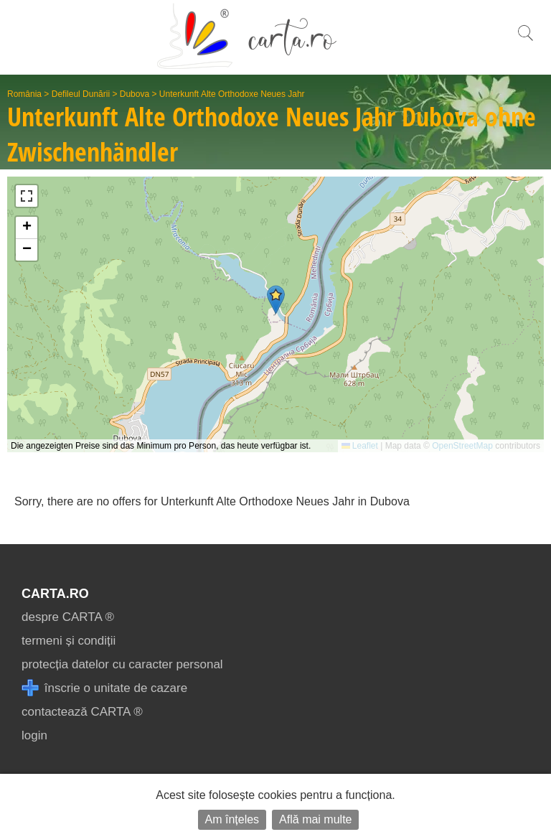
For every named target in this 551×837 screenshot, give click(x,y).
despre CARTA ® (68, 617)
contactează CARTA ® (82, 712)
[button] (276, 299)
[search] (525, 40)
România (24, 94)
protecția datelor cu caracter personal (122, 664)
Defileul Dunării (81, 94)
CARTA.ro (55, 593)
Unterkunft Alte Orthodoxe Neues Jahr (232, 94)
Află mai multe (315, 819)
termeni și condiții (69, 640)
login (34, 735)
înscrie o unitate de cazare (104, 688)
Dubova (134, 94)
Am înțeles (232, 819)
